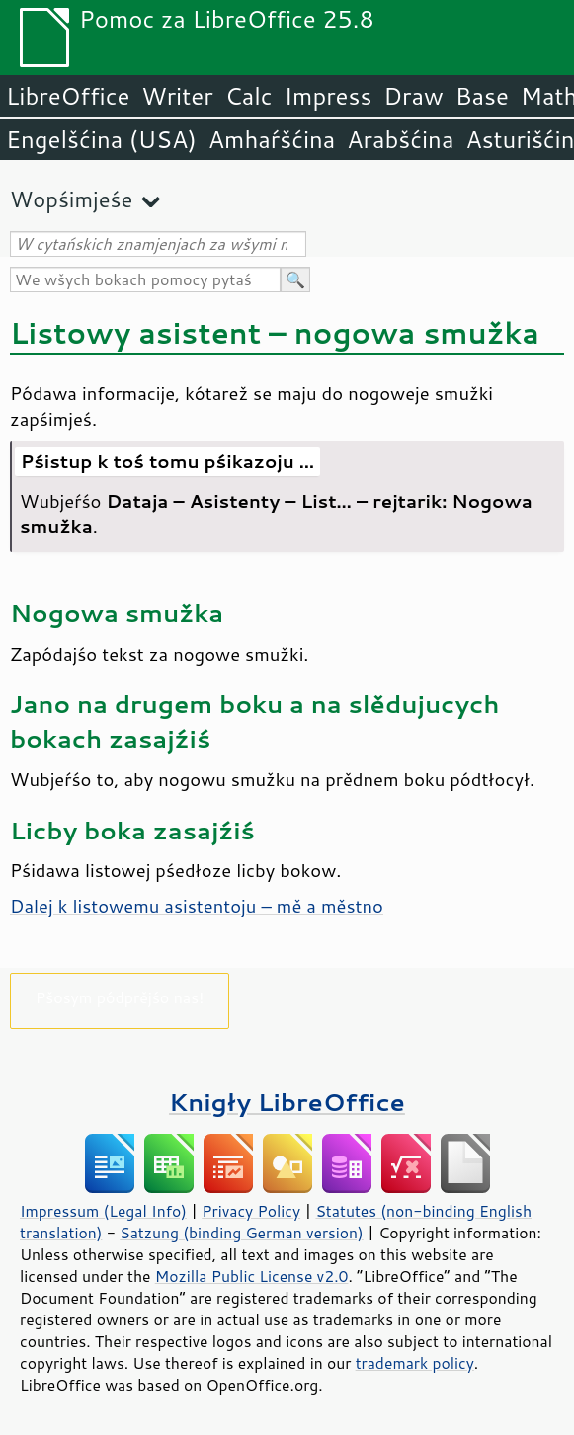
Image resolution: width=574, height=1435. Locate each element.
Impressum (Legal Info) (103, 1211)
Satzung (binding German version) (242, 1232)
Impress (328, 96)
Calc (249, 96)
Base (482, 96)
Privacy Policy (251, 1211)
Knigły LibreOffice (287, 1101)
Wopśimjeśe (71, 199)
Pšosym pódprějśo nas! (120, 997)
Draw (413, 96)
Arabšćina (400, 139)
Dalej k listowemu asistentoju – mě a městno (196, 905)
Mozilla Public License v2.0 (252, 1276)
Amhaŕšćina (271, 139)
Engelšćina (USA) (101, 139)
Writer (176, 96)
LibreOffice (67, 96)
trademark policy (415, 1363)
